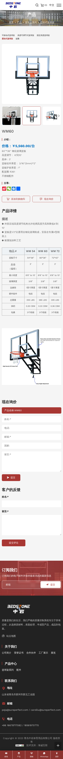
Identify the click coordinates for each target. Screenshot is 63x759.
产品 (19, 22)
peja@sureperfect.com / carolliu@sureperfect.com (31, 709)
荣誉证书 (19, 652)
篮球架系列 (31, 22)
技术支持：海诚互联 (37, 745)
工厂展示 (43, 652)
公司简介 (6, 652)
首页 (11, 22)
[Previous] (4, 115)
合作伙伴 (31, 652)
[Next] (58, 115)
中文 (51, 5)
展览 (53, 652)
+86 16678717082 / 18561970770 (20, 725)
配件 (18, 669)
